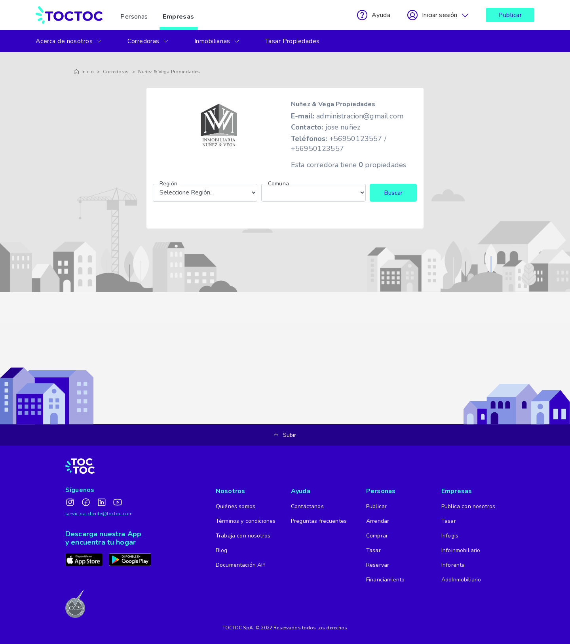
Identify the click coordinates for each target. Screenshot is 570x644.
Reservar (377, 565)
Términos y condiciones (246, 521)
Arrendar (377, 521)
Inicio (83, 72)
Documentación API (241, 565)
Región (168, 183)
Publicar (510, 15)
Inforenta (453, 565)
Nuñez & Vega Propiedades (169, 72)
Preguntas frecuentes (319, 521)
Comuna (278, 183)
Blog (222, 550)
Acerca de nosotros (68, 41)
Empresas (179, 15)
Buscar (393, 193)
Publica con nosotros (468, 506)
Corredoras (148, 41)
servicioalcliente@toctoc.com (99, 514)
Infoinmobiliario (460, 550)
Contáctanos (307, 506)
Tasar (373, 550)
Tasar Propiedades (292, 41)
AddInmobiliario (461, 579)
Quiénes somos (235, 506)
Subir (285, 435)
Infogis (449, 535)
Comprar (377, 535)
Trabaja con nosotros (243, 535)
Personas (134, 15)
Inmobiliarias (217, 41)
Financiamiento (385, 579)
